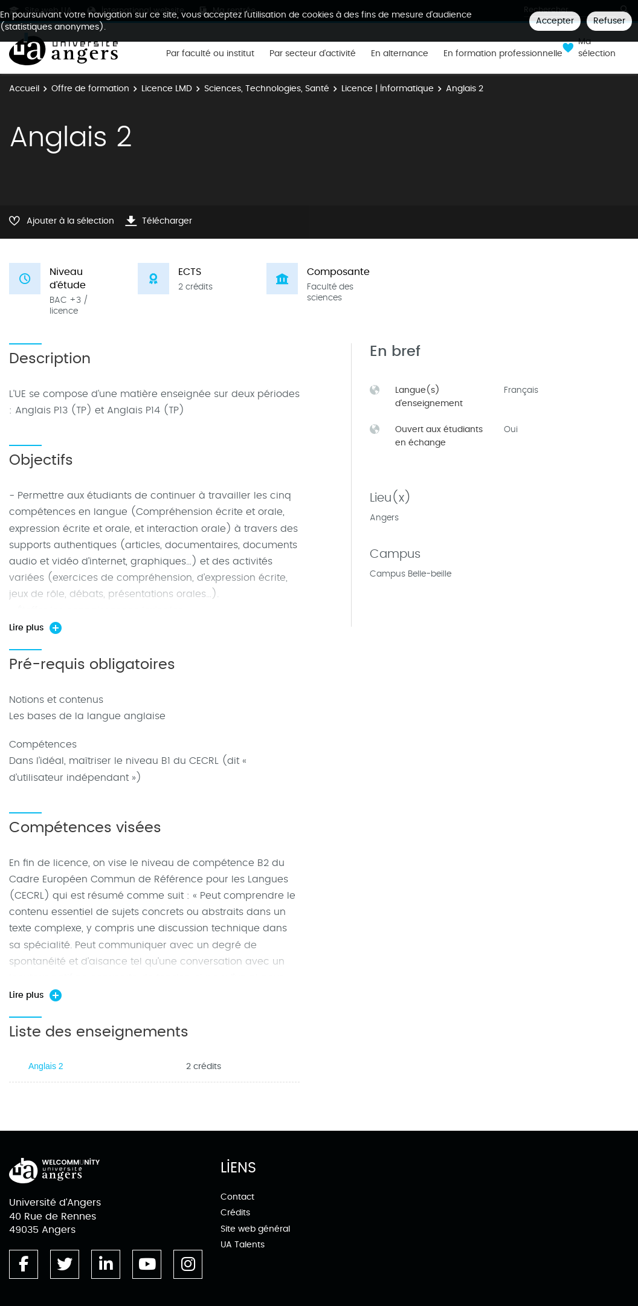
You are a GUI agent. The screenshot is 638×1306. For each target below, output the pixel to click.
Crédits (235, 1212)
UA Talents (243, 1244)
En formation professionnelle (502, 54)
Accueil (24, 88)
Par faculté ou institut (210, 54)
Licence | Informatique (387, 88)
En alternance (399, 54)
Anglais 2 (45, 1066)
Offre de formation (90, 88)
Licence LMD (166, 88)
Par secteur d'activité (312, 54)
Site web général (255, 1229)
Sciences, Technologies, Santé (266, 88)
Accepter (555, 21)
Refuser (609, 21)
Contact (237, 1197)
